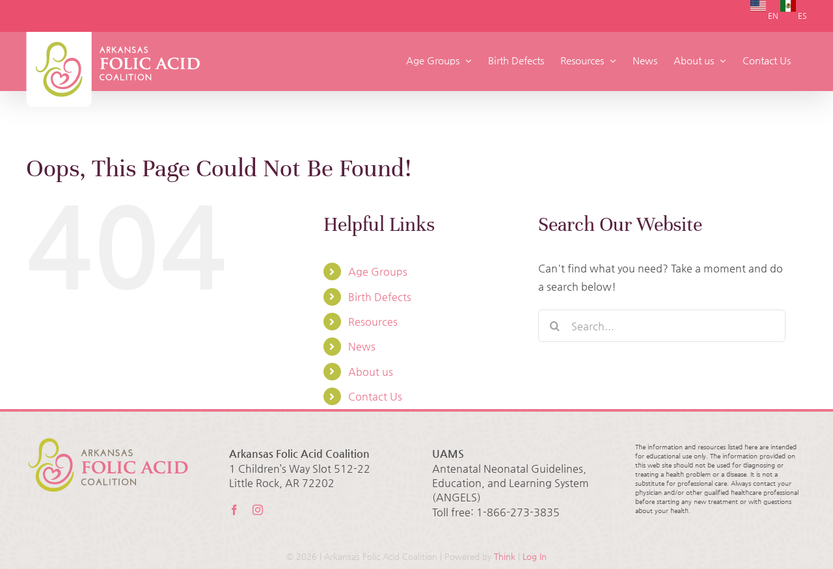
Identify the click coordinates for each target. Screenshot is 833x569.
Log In (535, 556)
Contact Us (375, 396)
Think (504, 556)
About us (370, 371)
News (362, 346)
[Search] (554, 326)
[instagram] (258, 510)
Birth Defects (379, 297)
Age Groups (377, 271)
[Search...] (661, 326)
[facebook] (234, 510)
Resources (373, 321)
